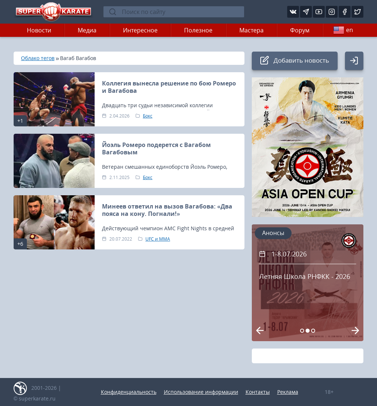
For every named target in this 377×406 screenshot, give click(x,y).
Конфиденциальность (128, 391)
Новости (39, 30)
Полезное (198, 30)
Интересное (140, 30)
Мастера (251, 30)
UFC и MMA (157, 239)
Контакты (258, 391)
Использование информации (201, 391)
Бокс (147, 116)
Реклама (287, 391)
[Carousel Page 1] (302, 331)
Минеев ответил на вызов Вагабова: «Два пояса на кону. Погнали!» (167, 210)
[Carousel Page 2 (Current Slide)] (308, 331)
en (343, 30)
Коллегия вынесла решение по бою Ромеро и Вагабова (169, 87)
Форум (300, 30)
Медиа (87, 30)
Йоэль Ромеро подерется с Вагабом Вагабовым (156, 148)
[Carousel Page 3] (313, 331)
